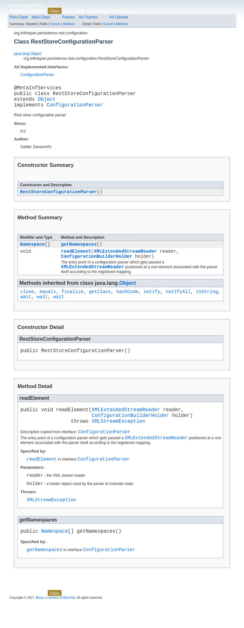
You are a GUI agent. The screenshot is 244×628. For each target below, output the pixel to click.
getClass (100, 302)
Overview (17, 11)
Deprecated (97, 11)
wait (25, 308)
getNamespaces (79, 251)
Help (128, 11)
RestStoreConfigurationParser (58, 198)
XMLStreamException (118, 437)
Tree (79, 11)
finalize (73, 302)
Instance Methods (71, 239)
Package (36, 11)
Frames (68, 17)
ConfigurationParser (37, 74)
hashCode (127, 302)
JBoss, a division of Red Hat (55, 622)
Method (68, 24)
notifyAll (178, 302)
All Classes (118, 17)
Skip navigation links (25, 5)
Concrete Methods (114, 239)
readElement (76, 259)
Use (68, 11)
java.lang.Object (27, 53)
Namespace (32, 251)
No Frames (88, 17)
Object (47, 102)
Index (115, 11)
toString (207, 302)
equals (47, 302)
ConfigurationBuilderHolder (96, 265)
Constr (55, 24)
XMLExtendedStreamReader (125, 259)
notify (152, 302)
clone (27, 302)
